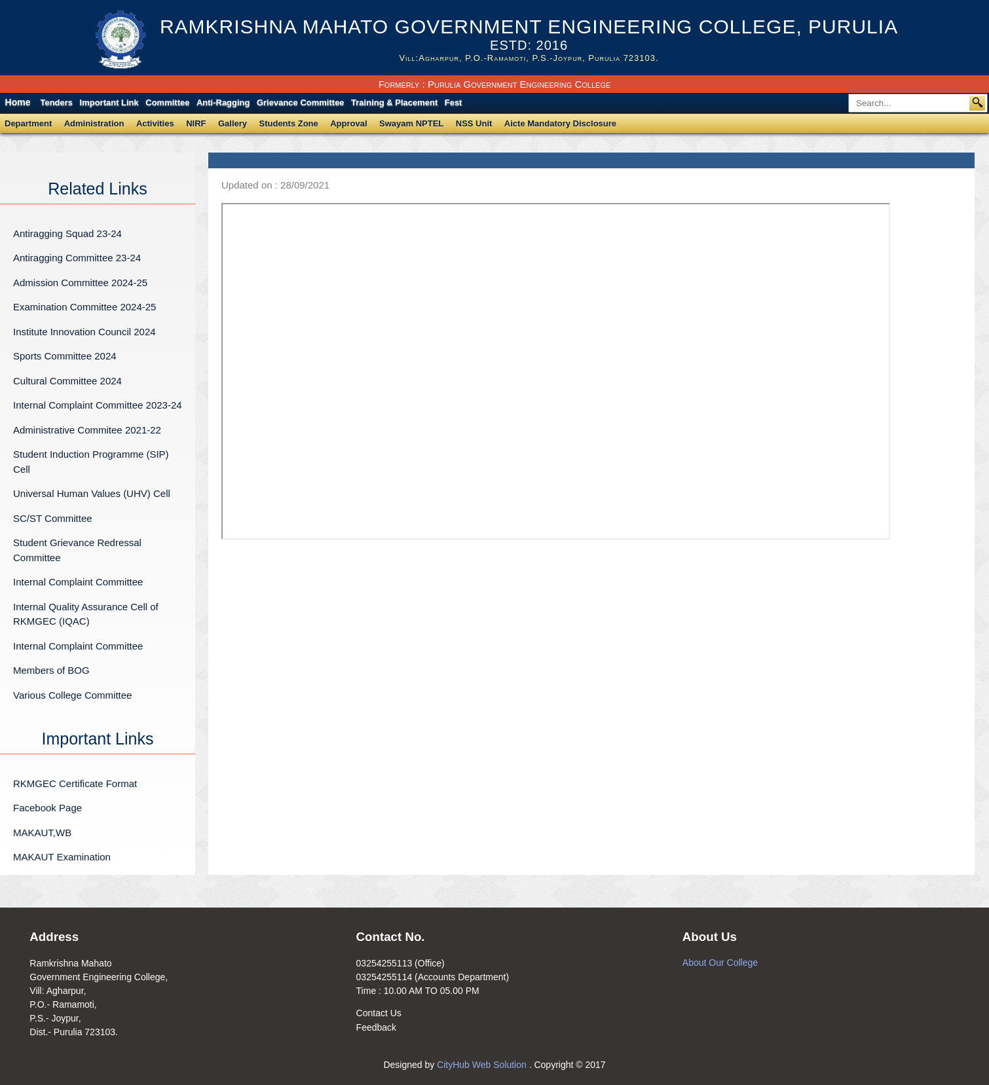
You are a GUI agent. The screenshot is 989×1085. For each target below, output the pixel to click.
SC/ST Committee (52, 518)
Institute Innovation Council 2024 (84, 331)
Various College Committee (72, 695)
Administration (94, 123)
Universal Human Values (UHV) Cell (91, 493)
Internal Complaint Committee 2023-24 (97, 405)
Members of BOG (51, 670)
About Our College (720, 962)
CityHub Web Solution (483, 1064)
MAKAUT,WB (42, 832)
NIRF (196, 123)
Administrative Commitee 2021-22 (87, 429)
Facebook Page (47, 807)
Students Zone (288, 123)
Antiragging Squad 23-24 (67, 233)
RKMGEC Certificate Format (75, 783)
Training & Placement (394, 102)
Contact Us (378, 1013)
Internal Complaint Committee (78, 581)
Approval (348, 123)
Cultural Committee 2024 (67, 380)
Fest (453, 102)
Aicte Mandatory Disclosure (560, 123)
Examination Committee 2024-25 (84, 306)
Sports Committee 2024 (65, 355)
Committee (167, 102)
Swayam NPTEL (411, 123)
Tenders (56, 102)
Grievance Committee (301, 102)
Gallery (232, 123)
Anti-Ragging (223, 102)
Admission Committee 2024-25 (80, 282)
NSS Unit (474, 123)
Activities (155, 123)
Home (18, 102)
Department (28, 123)
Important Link (109, 102)
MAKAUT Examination (62, 856)
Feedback (376, 1027)
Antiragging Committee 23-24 (77, 257)
